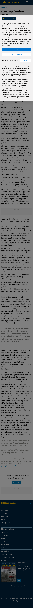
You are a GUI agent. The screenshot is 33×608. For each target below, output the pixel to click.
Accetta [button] (16, 50)
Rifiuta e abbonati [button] (16, 54)
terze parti (14, 78)
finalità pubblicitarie (13, 89)
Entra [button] (25, 60)
